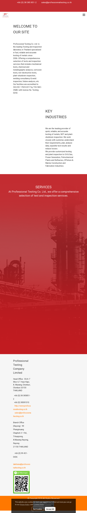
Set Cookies (37, 509)
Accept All (50, 509)
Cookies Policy (39, 504)
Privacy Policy (25, 504)
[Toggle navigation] (84, 15)
